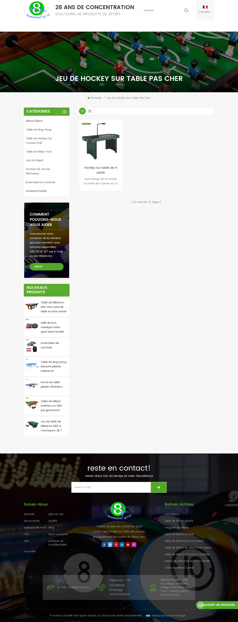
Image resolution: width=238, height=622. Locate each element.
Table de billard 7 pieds (179, 568)
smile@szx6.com (79, 587)
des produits (54, 26)
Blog (51, 527)
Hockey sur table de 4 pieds (100, 170)
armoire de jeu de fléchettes (38, 171)
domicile (31, 26)
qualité (77, 26)
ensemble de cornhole (40, 182)
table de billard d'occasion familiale (187, 554)
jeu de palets (34, 160)
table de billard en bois (179, 534)
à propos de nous (140, 26)
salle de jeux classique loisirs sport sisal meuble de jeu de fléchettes (53, 327)
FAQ (116, 26)
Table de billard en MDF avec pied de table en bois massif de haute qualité (53, 307)
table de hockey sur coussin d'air (39, 140)
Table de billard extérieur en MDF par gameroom (51, 405)
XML (26, 541)
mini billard (171, 514)
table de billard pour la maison (184, 541)
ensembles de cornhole (50, 345)
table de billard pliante (179, 521)
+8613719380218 (119, 594)
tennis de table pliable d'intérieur (51, 384)
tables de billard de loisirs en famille (187, 561)
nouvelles (98, 26)
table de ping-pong (38, 130)
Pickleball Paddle (36, 191)
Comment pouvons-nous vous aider (45, 219)
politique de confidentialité (58, 543)
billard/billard (34, 121)
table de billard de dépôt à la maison (188, 548)
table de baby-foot (39, 152)
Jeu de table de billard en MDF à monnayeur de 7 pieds (51, 426)
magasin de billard (176, 527)
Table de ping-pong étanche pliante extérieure (53, 366)
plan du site (56, 514)
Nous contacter (173, 26)
